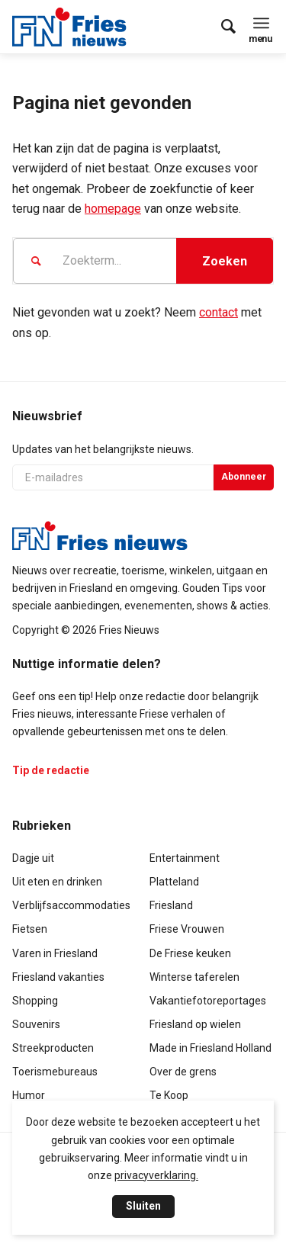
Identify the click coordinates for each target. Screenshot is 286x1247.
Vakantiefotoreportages (207, 1001)
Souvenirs (36, 1024)
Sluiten (143, 1206)
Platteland (174, 882)
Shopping (35, 1001)
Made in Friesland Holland (210, 1048)
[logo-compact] (73, 26)
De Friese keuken (190, 953)
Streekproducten (53, 1048)
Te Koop (168, 1095)
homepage (113, 208)
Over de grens (183, 1071)
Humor (28, 1095)
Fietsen (29, 929)
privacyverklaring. (156, 1175)
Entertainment (184, 858)
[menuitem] (221, 26)
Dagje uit (33, 858)
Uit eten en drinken (57, 882)
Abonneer (243, 476)
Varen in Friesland (55, 953)
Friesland (171, 905)
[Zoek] (221, 26)
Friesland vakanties (58, 977)
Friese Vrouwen (186, 929)
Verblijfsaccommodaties (71, 905)
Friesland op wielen (195, 1024)
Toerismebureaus (55, 1071)
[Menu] (261, 23)
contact (218, 312)
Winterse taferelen (194, 977)
